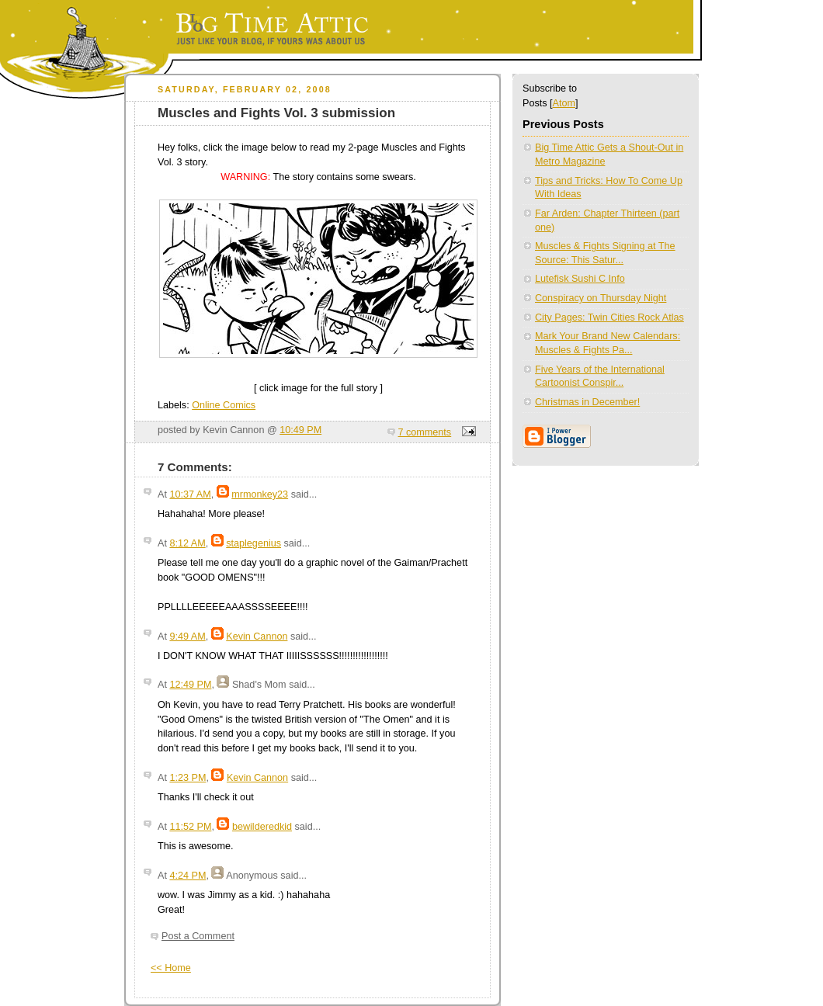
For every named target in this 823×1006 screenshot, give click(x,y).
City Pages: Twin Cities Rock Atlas (609, 317)
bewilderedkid (262, 826)
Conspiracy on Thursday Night (600, 298)
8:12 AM (187, 543)
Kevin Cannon (256, 636)
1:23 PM (187, 777)
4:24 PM (187, 875)
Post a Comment (197, 936)
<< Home (171, 968)
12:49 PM (190, 684)
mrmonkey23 (259, 494)
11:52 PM (190, 826)
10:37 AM (189, 494)
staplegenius (253, 543)
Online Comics (223, 405)
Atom (564, 103)
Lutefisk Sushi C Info (580, 278)
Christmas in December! (587, 402)
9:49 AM (187, 636)
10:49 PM (300, 430)
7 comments (425, 432)
